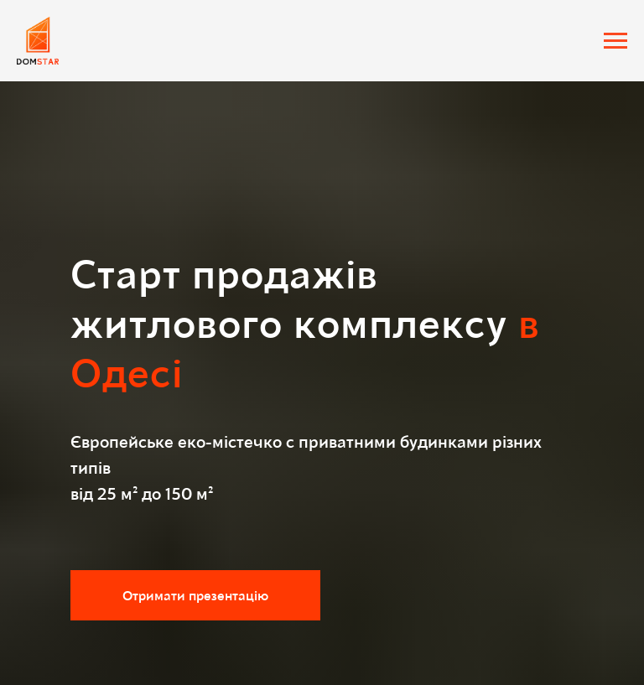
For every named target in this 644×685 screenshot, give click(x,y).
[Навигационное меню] (615, 41)
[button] (195, 595)
